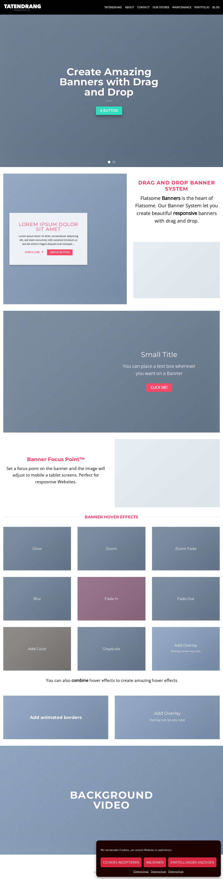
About (129, 7)
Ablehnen (155, 862)
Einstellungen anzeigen (192, 862)
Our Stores (161, 7)
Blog (216, 7)
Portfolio (201, 7)
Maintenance (181, 7)
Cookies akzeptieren (121, 862)
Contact (143, 7)
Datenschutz (141, 871)
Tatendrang (113, 7)
